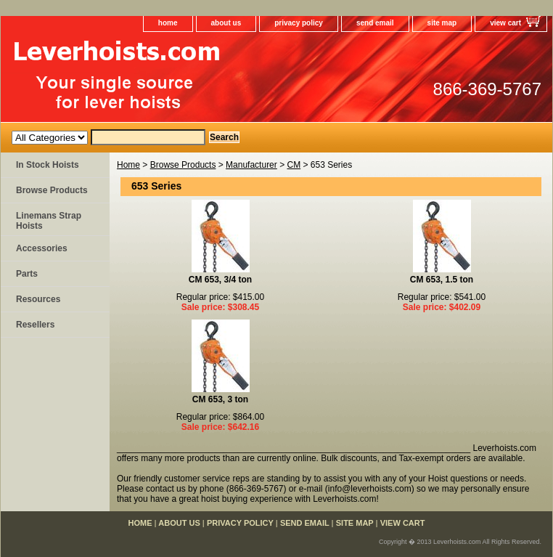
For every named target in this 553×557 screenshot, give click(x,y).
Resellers (35, 325)
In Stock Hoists (47, 165)
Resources (38, 299)
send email (375, 23)
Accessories (41, 248)
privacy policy (298, 23)
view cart (505, 23)
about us (226, 23)
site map (442, 23)
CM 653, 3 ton (220, 399)
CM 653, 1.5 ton (441, 280)
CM (293, 165)
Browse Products (183, 165)
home (168, 23)
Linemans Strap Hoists (48, 221)
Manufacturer (251, 165)
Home (128, 165)
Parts (27, 274)
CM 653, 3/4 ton (220, 280)
